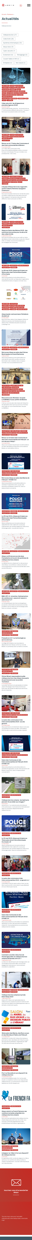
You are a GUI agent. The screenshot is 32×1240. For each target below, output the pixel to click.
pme (27, 98)
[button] (21, 5)
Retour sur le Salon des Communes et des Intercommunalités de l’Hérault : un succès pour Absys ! (15, 439)
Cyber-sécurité (20, 87)
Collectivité (19, 85)
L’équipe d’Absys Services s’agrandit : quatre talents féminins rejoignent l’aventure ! (15, 188)
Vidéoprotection (7, 96)
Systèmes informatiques (9, 94)
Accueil (4, 14)
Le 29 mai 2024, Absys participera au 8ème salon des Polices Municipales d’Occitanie (15, 518)
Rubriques (10, 14)
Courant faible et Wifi (8, 87)
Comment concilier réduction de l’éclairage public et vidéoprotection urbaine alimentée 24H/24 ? (14, 956)
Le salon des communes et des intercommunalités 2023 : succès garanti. (13, 721)
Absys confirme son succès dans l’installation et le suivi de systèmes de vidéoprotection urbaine (15, 558)
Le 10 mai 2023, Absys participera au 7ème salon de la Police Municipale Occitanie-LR (14, 840)
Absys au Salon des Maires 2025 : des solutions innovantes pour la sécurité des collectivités (15, 232)
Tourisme (20, 94)
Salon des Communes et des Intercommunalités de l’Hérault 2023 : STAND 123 (15, 761)
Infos (18, 89)
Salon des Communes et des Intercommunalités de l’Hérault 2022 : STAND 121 (15, 916)
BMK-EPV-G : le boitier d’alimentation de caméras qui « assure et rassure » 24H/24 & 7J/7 (15, 598)
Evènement (13, 89)
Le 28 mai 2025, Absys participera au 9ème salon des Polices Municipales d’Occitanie (14, 272)
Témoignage (5, 309)
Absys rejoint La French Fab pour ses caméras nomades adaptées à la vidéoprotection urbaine (14, 1113)
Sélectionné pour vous (20, 93)
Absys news (5, 85)
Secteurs (9, 93)
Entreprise (5, 89)
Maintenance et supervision (10, 91)
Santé (4, 93)
